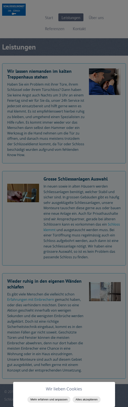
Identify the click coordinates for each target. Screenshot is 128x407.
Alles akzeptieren (87, 399)
